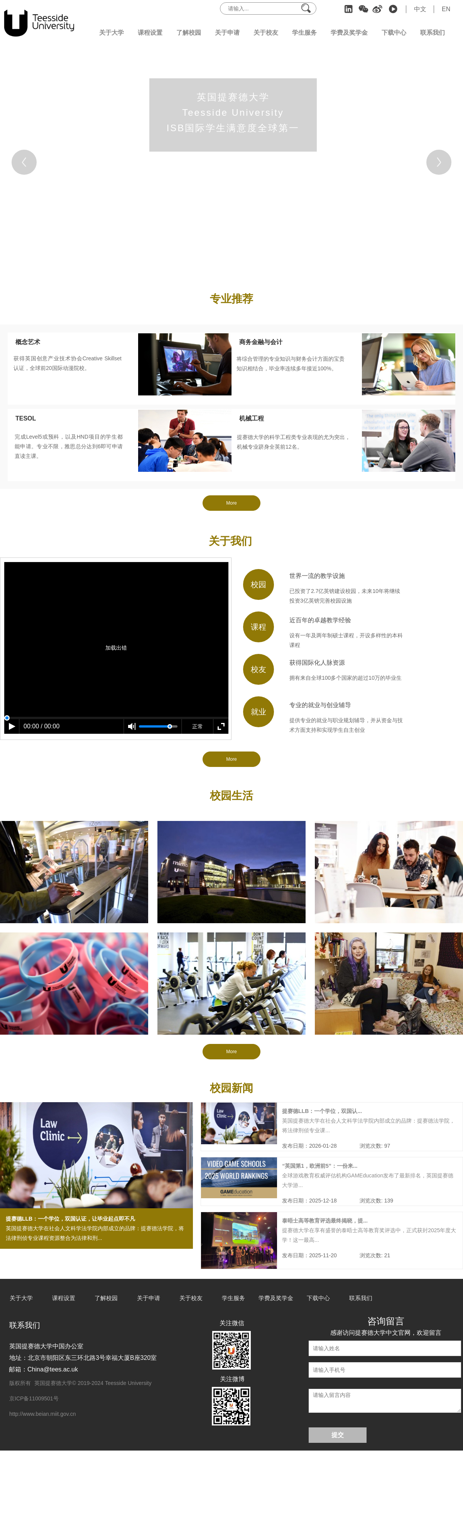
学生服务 (304, 32)
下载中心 (394, 32)
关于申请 (227, 32)
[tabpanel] (231, 162)
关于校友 (265, 32)
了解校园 (188, 32)
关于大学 (111, 32)
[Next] (438, 162)
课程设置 (150, 32)
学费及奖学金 (349, 32)
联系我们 (432, 32)
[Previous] (24, 162)
